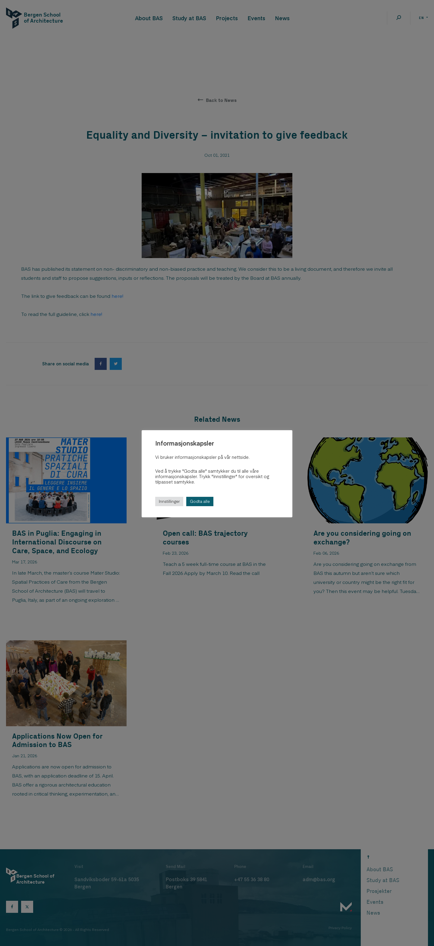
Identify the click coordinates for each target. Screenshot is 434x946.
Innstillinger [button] (169, 501)
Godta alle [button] (200, 501)
